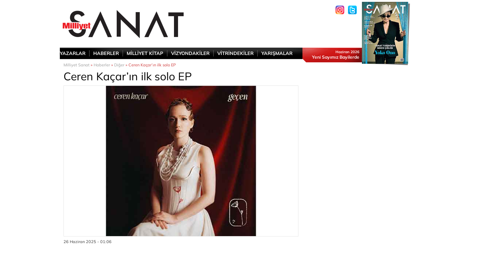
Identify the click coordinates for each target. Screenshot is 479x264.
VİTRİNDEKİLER (235, 53)
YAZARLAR (73, 53)
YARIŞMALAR (277, 53)
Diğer (119, 64)
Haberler (102, 64)
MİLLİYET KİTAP (145, 53)
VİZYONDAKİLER (190, 53)
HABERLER (106, 53)
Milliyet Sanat (76, 64)
